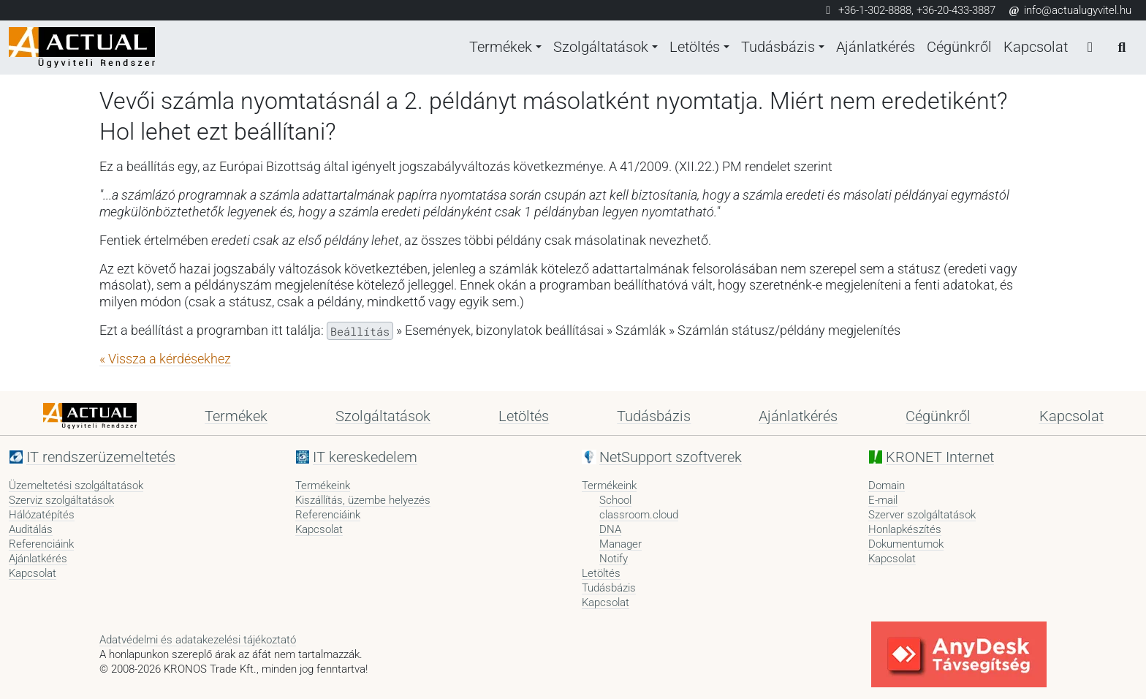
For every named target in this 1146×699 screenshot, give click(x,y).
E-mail (883, 500)
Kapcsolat (1035, 47)
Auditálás (31, 529)
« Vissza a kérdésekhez (165, 359)
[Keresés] (1121, 47)
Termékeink (322, 485)
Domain (886, 485)
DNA (610, 529)
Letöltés (691, 47)
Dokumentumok (906, 544)
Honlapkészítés (904, 529)
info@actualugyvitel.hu (1069, 10)
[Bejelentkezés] (1089, 47)
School (615, 500)
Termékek (494, 47)
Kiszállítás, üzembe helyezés (362, 500)
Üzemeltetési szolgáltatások (76, 485)
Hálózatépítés (42, 514)
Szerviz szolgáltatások (61, 500)
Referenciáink (41, 544)
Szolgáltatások (595, 47)
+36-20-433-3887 (956, 10)
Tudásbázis (776, 47)
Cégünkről (958, 47)
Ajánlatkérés (874, 47)
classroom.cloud (638, 514)
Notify (613, 558)
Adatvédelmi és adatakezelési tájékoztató (197, 639)
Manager (620, 544)
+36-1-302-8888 (874, 10)
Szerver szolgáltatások (922, 514)
